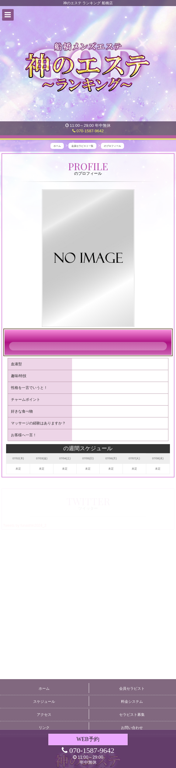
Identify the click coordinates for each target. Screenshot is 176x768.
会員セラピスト (132, 688)
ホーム (44, 688)
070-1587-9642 (88, 131)
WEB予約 (87, 739)
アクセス (44, 714)
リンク (44, 728)
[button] (8, 15)
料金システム (132, 701)
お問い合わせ (132, 728)
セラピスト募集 (132, 714)
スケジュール (44, 701)
